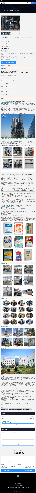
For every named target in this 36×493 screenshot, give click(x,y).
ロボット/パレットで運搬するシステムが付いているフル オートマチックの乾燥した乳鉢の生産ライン (26, 467)
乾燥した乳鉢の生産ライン (11, 10)
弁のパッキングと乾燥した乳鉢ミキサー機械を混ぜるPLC (9, 467)
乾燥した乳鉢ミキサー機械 (26, 409)
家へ (1, 10)
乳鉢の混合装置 (5, 409)
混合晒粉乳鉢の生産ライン (14, 409)
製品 (4, 10)
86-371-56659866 (31, 0)
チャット (18, 425)
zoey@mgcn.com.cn (5, 0)
